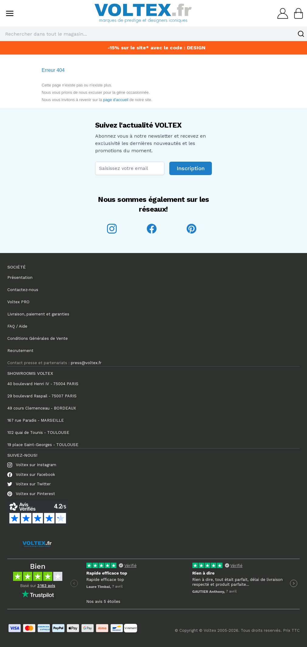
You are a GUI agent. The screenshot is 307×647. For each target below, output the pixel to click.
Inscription (191, 168)
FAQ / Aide (17, 326)
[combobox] (153, 33)
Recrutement (20, 350)
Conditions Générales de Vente (37, 338)
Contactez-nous (22, 289)
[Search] (301, 33)
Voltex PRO (18, 302)
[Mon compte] (281, 13)
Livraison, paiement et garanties (38, 314)
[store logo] (143, 13)
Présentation (20, 277)
